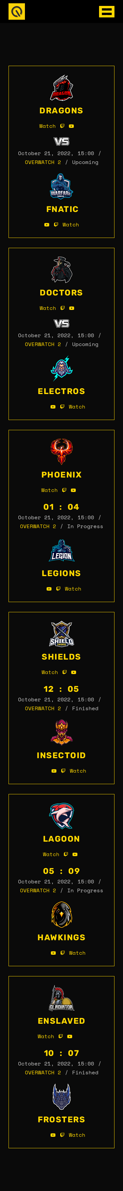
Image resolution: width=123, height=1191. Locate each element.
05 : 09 (61, 871)
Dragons (61, 110)
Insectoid (61, 755)
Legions (61, 573)
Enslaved (62, 1021)
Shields (61, 657)
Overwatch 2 (43, 162)
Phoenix (61, 474)
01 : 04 (61, 507)
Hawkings (61, 937)
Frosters (61, 1119)
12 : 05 (61, 689)
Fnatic (62, 209)
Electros (61, 391)
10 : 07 (61, 1053)
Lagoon (61, 839)
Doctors (61, 292)
